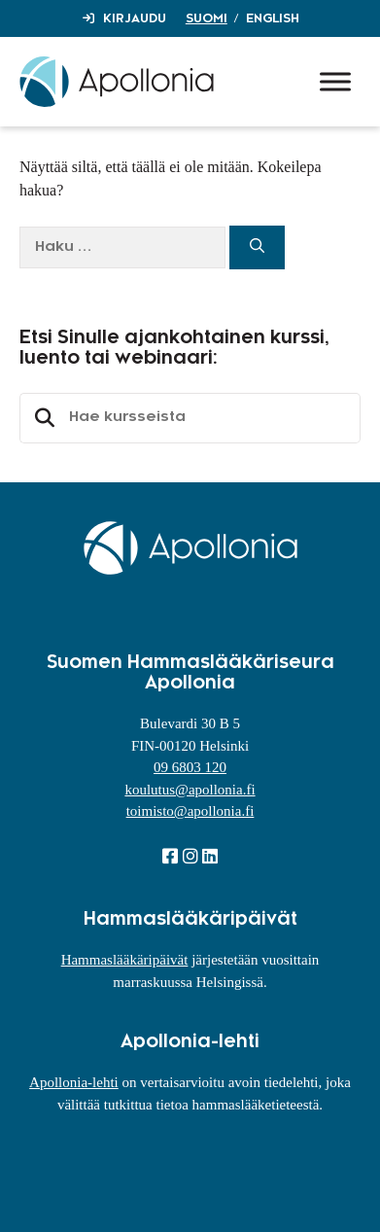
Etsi (41, 418)
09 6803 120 (190, 767)
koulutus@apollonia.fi (189, 789)
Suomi (206, 18)
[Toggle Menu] (335, 81)
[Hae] (257, 247)
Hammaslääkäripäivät (125, 960)
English (272, 18)
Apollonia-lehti (74, 1082)
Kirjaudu (134, 18)
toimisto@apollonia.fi (190, 811)
